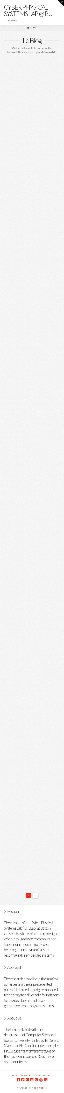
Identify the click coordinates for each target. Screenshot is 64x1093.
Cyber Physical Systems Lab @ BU (28, 10)
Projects (34, 1075)
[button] (61, 3)
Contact (47, 1075)
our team (20, 1061)
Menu (12, 20)
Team (24, 1075)
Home (15, 1075)
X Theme (42, 1088)
